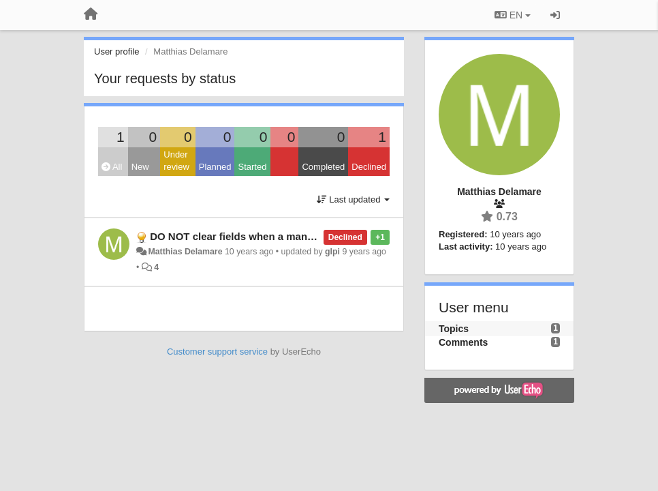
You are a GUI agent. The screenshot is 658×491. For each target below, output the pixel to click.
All (111, 167)
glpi (332, 251)
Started (252, 167)
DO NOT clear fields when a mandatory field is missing (282, 236)
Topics (454, 328)
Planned (215, 167)
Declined (368, 167)
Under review (176, 161)
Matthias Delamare (185, 251)
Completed (323, 167)
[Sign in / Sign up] (555, 15)
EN (513, 15)
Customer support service (217, 351)
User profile (116, 51)
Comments (463, 342)
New (140, 167)
